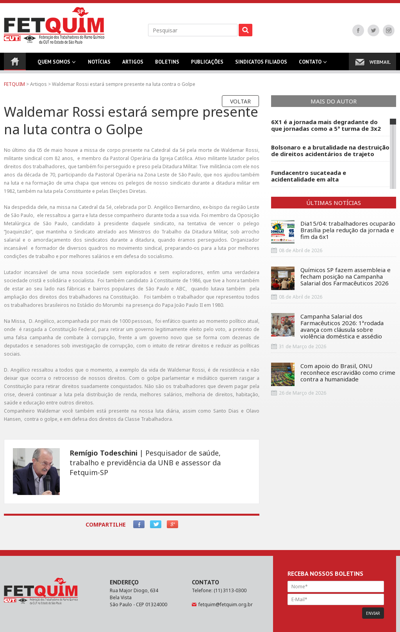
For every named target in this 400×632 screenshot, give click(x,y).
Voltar (240, 101)
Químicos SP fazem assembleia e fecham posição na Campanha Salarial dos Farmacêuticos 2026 (331, 278)
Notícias (99, 64)
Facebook (358, 30)
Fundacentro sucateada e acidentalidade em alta (308, 176)
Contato (310, 64)
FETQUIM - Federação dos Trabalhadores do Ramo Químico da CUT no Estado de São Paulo (54, 25)
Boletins (167, 64)
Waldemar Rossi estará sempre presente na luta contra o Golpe (123, 84)
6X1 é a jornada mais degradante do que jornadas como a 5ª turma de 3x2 (326, 125)
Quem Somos (54, 64)
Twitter (373, 30)
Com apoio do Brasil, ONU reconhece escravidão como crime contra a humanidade (333, 374)
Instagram (389, 30)
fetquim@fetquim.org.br (225, 604)
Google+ (172, 524)
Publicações (207, 64)
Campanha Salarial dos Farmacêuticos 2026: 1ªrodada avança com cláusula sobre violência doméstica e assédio (327, 326)
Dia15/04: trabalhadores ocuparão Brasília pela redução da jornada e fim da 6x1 (333, 232)
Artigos (132, 64)
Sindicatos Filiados (261, 64)
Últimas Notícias (333, 203)
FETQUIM (14, 84)
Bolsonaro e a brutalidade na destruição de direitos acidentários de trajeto (330, 150)
